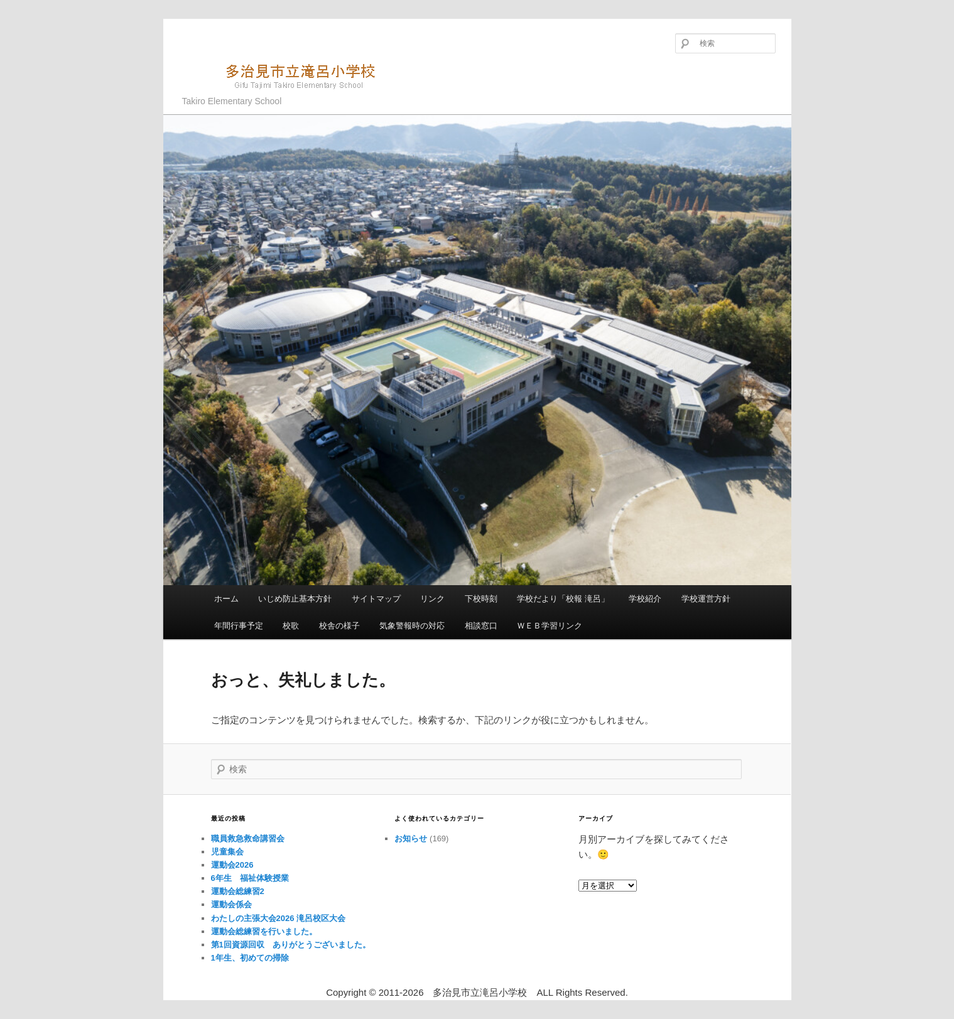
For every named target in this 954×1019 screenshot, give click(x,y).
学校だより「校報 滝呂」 (563, 598)
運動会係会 (231, 904)
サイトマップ (376, 598)
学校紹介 (645, 598)
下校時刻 (481, 598)
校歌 (291, 625)
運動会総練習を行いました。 (264, 931)
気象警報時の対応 (412, 625)
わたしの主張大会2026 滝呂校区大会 (278, 918)
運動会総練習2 (237, 891)
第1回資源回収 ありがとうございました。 (291, 944)
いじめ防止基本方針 (295, 598)
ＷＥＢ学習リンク (549, 625)
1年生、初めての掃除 (250, 957)
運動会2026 (232, 865)
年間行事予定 (238, 625)
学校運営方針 (705, 598)
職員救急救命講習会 (248, 838)
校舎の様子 (339, 625)
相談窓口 (481, 625)
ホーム (226, 598)
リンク (432, 598)
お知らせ (410, 838)
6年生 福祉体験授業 (250, 878)
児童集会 (227, 851)
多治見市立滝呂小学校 (286, 75)
